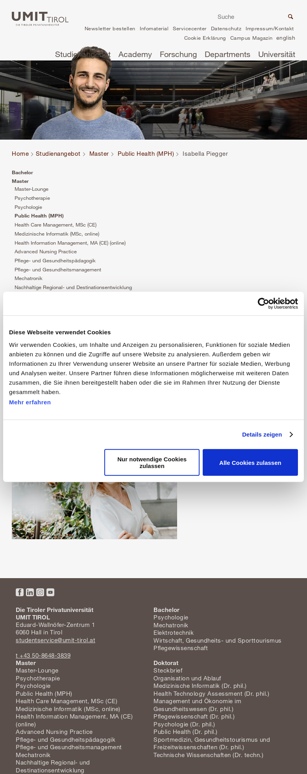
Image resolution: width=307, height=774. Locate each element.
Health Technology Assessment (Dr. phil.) (211, 693)
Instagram (40, 592)
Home (20, 153)
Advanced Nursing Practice (46, 251)
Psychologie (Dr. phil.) (184, 724)
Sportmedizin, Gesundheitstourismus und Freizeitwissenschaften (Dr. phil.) (212, 743)
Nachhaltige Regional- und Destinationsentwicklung (73, 287)
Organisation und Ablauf (187, 678)
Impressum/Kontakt (270, 28)
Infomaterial (154, 28)
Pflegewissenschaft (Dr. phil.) (194, 716)
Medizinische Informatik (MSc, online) (57, 233)
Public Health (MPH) (146, 153)
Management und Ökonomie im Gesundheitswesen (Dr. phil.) (197, 704)
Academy (135, 54)
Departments (227, 54)
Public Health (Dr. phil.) (186, 731)
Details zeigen (262, 434)
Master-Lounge (31, 189)
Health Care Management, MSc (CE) (55, 224)
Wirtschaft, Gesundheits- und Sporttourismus (218, 640)
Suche (289, 18)
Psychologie (28, 207)
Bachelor (22, 172)
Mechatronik (29, 278)
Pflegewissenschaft (181, 647)
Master (99, 153)
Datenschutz (226, 28)
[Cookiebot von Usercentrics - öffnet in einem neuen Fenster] (263, 304)
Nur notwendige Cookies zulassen (152, 462)
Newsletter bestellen (110, 28)
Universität (276, 54)
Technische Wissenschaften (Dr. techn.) (208, 754)
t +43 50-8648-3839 (43, 655)
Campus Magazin (251, 38)
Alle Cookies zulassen (250, 462)
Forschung (178, 54)
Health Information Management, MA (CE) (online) (70, 243)
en (286, 38)
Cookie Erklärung (205, 38)
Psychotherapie (32, 198)
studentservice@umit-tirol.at (55, 639)
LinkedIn (30, 592)
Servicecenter (190, 28)
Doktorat (166, 662)
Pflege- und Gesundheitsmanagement (58, 269)
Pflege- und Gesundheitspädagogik (55, 260)
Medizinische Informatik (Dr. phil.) (200, 685)
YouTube (50, 592)
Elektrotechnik (174, 632)
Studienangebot (83, 54)
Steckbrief (168, 670)
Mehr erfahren (30, 401)
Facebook (20, 592)
